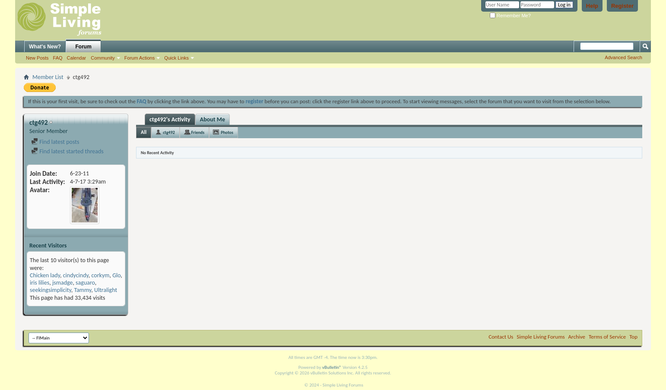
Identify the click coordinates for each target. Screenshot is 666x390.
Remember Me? (510, 15)
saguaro (85, 282)
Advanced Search (623, 57)
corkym (101, 275)
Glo (116, 275)
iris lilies (39, 282)
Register (622, 6)
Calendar (76, 57)
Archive (576, 336)
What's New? (45, 47)
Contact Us (500, 336)
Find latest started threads (67, 151)
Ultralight (105, 290)
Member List (47, 77)
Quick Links (176, 57)
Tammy (82, 290)
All (143, 132)
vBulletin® (332, 367)
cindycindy (76, 275)
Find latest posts (55, 142)
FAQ (58, 57)
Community (103, 57)
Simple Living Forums (541, 336)
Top (633, 336)
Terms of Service (607, 336)
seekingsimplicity (50, 290)
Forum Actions (139, 57)
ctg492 (169, 132)
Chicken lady (45, 275)
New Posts (37, 57)
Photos (227, 132)
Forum (84, 47)
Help (592, 6)
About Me (212, 119)
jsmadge (62, 282)
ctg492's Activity (169, 119)
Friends (197, 132)
